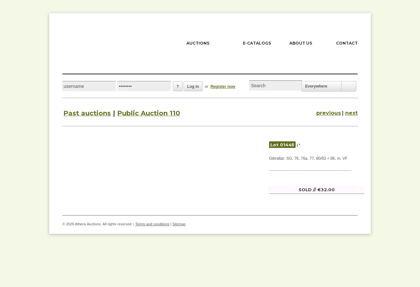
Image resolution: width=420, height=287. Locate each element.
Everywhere (316, 86)
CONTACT (347, 43)
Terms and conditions (152, 224)
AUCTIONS (197, 43)
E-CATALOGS (257, 43)
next (351, 113)
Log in (193, 86)
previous (328, 113)
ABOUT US (300, 43)
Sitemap (178, 224)
